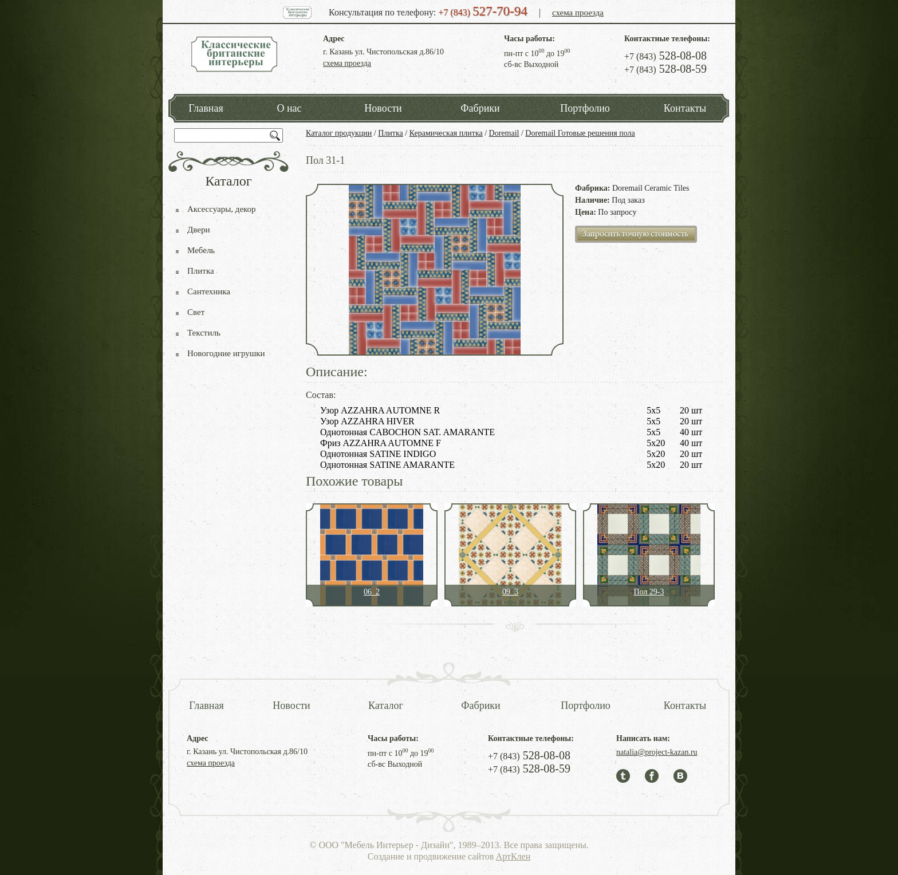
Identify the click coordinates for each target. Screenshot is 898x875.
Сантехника (208, 291)
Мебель (201, 250)
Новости (382, 108)
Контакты (685, 108)
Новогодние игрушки (226, 353)
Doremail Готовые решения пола (580, 133)
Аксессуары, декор (221, 209)
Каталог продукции (339, 133)
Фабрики (479, 108)
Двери (198, 229)
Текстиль (203, 332)
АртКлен (513, 856)
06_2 (372, 592)
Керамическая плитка (446, 133)
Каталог (385, 705)
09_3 (510, 592)
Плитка (390, 133)
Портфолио (585, 108)
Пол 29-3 (648, 592)
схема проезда (578, 12)
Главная (205, 108)
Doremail (504, 133)
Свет (195, 312)
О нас (289, 108)
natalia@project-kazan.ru (657, 752)
